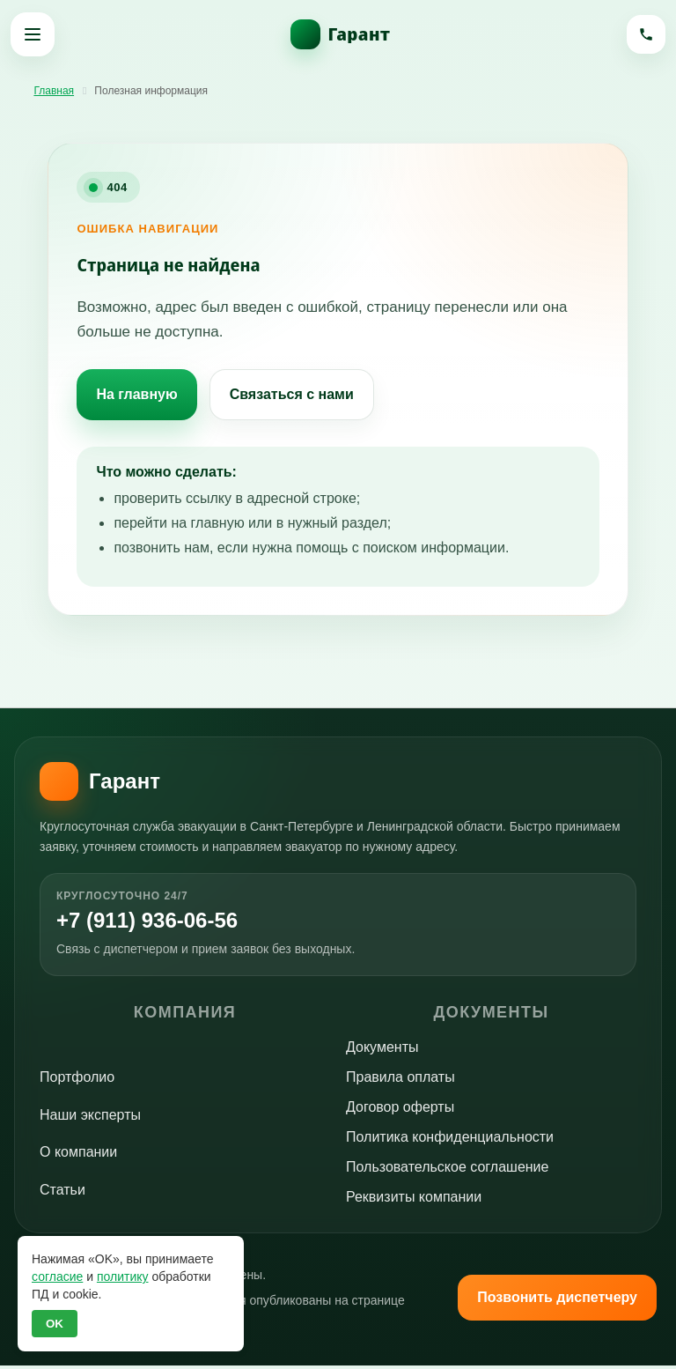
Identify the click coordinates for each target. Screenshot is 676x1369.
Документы (382, 1051)
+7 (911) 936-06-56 (162, 922)
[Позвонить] (643, 34)
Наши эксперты (90, 1118)
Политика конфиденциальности (450, 1141)
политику (123, 1276)
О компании (78, 1156)
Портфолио (77, 1081)
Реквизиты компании (413, 1201)
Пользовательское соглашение (447, 1171)
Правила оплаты (400, 1081)
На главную (136, 394)
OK (54, 1323)
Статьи (62, 1193)
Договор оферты (400, 1111)
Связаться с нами (292, 394)
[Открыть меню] (33, 34)
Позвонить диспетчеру (557, 1300)
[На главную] (338, 34)
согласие (57, 1276)
